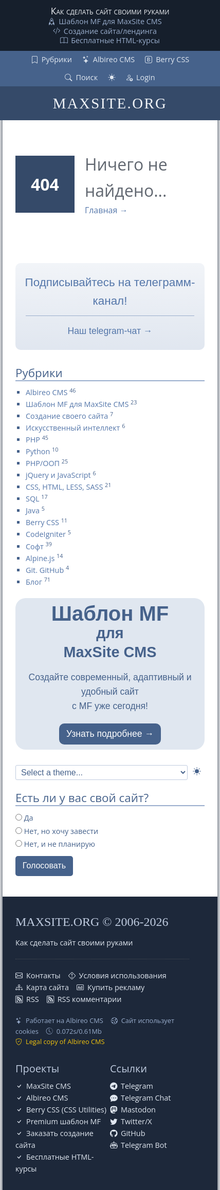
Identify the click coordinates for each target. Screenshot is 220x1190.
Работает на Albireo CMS (64, 1020)
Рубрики (57, 59)
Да (24, 818)
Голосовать (44, 865)
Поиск (87, 77)
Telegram (137, 1086)
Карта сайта (47, 987)
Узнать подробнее (104, 734)
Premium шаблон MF (63, 1121)
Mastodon (138, 1109)
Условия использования (123, 975)
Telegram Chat (146, 1098)
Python (38, 451)
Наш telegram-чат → (110, 331)
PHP (33, 439)
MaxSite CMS (48, 1086)
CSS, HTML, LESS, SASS (64, 487)
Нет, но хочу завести (56, 831)
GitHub (133, 1133)
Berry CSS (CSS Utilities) (66, 1109)
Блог (34, 582)
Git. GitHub (45, 570)
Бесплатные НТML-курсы (115, 40)
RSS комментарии (90, 999)
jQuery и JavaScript (58, 475)
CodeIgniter (46, 534)
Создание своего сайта (67, 416)
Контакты (43, 975)
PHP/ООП (43, 463)
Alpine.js (40, 558)
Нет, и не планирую (55, 844)
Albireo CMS (114, 59)
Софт (35, 546)
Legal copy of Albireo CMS (65, 1041)
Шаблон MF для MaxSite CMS (110, 21)
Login (145, 77)
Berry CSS (172, 59)
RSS (32, 999)
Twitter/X (136, 1121)
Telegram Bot (144, 1145)
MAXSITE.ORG (110, 103)
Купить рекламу (115, 987)
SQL (33, 499)
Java (33, 510)
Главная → (106, 210)
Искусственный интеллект (73, 428)
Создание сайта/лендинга (110, 31)
